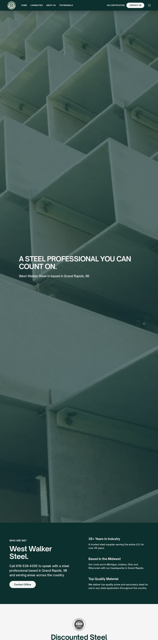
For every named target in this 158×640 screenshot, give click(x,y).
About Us (51, 5)
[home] (11, 5)
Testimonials (66, 5)
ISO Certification (116, 5)
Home (24, 5)
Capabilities (36, 5)
